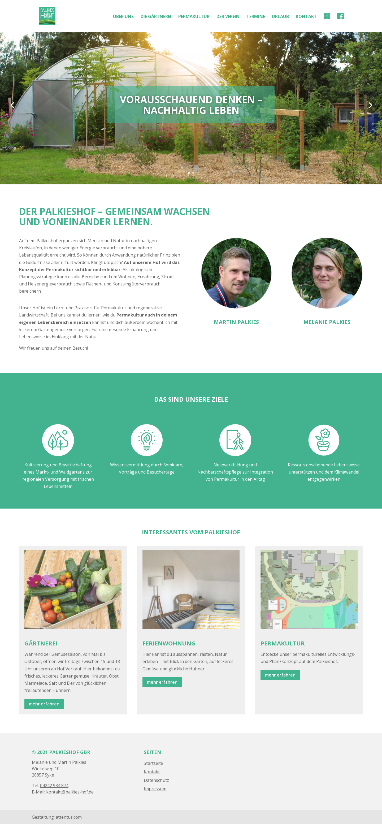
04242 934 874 (54, 785)
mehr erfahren (44, 704)
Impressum (155, 789)
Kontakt (152, 772)
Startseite (153, 763)
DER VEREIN (228, 17)
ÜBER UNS (123, 17)
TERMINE (255, 17)
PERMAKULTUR (194, 17)
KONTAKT (306, 17)
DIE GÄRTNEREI (156, 17)
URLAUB (280, 17)
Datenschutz (156, 780)
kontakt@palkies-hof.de (70, 792)
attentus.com (69, 817)
